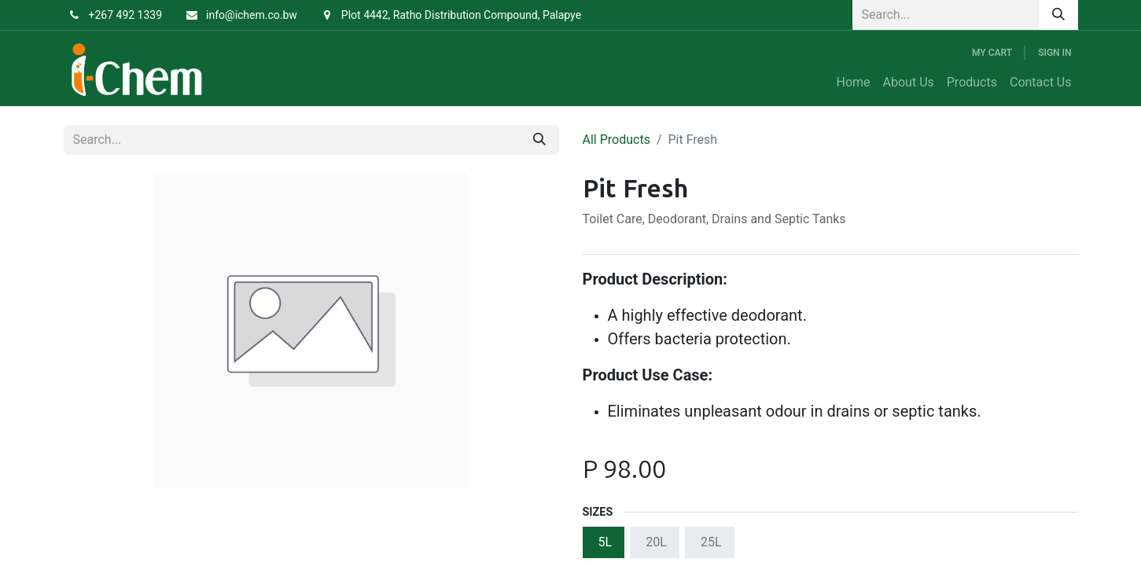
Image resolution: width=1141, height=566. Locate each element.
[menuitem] (853, 82)
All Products (616, 139)
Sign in (1054, 52)
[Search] (1058, 15)
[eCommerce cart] (992, 53)
